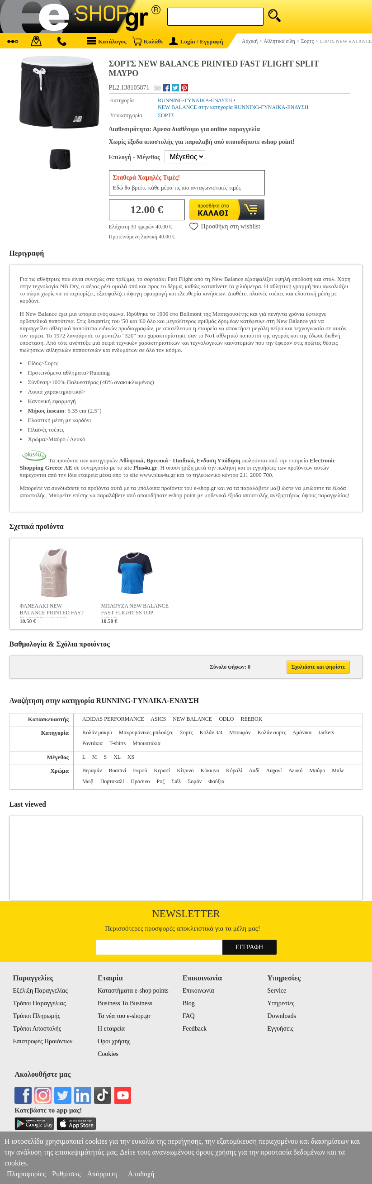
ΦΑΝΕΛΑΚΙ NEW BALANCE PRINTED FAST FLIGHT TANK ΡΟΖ (52, 610)
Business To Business (125, 1003)
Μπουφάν (239, 732)
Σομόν (195, 781)
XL (117, 757)
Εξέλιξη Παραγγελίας (40, 990)
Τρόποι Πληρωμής (36, 1016)
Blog (189, 1003)
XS (130, 757)
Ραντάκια (92, 743)
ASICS (158, 719)
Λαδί (254, 770)
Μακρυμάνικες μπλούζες (146, 732)
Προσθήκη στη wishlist (224, 226)
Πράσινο (140, 781)
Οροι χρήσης (114, 1041)
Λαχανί (274, 770)
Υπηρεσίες (280, 1003)
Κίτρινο (185, 770)
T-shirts (117, 743)
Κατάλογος (107, 41)
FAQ (189, 1016)
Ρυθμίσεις (66, 1174)
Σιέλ (176, 781)
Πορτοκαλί (112, 781)
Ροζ (160, 781)
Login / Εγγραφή (196, 41)
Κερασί (162, 770)
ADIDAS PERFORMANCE (113, 719)
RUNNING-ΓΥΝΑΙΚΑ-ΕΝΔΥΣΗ (195, 100)
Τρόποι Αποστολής (37, 1028)
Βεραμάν (92, 770)
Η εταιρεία (111, 1028)
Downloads (281, 1016)
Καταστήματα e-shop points (133, 990)
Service (276, 990)
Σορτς (186, 732)
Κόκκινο (210, 770)
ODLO (226, 719)
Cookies (108, 1054)
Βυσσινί (117, 770)
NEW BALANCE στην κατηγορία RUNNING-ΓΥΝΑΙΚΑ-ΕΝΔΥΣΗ (233, 107)
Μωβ (88, 781)
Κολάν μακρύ (97, 732)
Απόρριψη (102, 1174)
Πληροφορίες (26, 1174)
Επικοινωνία (198, 990)
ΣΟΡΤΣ (166, 115)
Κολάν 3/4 (211, 732)
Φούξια (216, 781)
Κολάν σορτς (271, 732)
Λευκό (295, 770)
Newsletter (186, 913)
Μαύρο (317, 770)
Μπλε (338, 770)
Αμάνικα (301, 732)
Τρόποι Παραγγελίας (39, 1003)
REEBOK (251, 719)
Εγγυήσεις (280, 1028)
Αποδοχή (141, 1174)
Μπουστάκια (146, 743)
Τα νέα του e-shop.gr (124, 1016)
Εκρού (140, 770)
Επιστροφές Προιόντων (42, 1041)
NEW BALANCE (192, 719)
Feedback (195, 1028)
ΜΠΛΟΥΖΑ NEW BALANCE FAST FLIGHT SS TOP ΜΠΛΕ (135, 610)
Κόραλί (234, 770)
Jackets (326, 732)
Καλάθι (147, 41)
